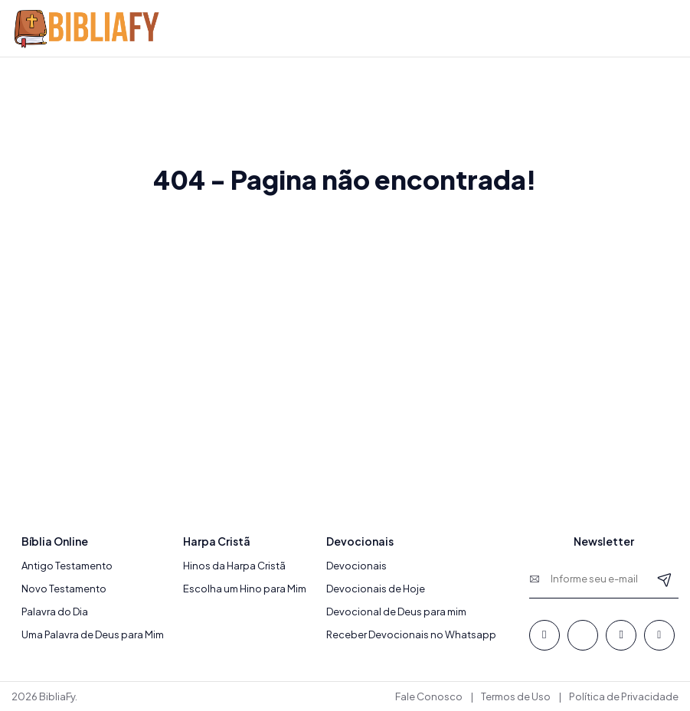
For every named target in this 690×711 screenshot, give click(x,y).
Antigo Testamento (67, 565)
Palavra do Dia (54, 611)
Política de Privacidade (624, 696)
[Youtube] (621, 635)
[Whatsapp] (582, 635)
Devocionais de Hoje (375, 588)
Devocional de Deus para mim (396, 611)
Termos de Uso (516, 696)
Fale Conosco (429, 696)
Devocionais (356, 565)
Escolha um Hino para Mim (244, 588)
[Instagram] (659, 635)
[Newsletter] (665, 579)
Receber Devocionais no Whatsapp (411, 634)
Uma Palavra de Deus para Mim (92, 634)
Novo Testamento (63, 588)
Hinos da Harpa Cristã (234, 565)
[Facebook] (544, 635)
